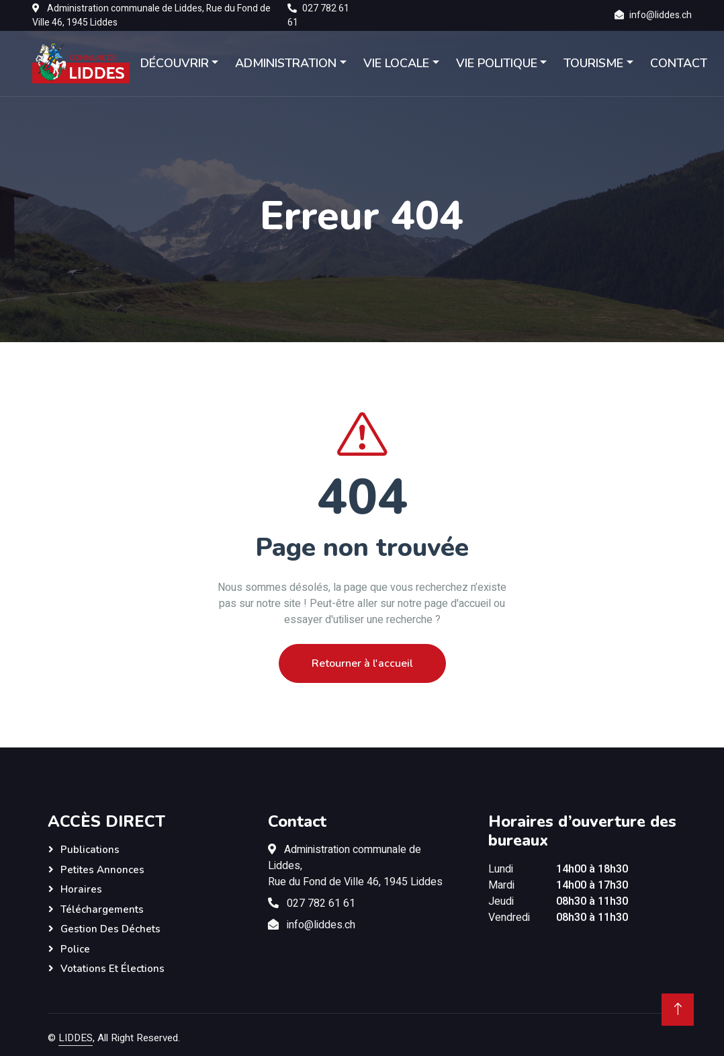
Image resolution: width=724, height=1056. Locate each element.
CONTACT (678, 63)
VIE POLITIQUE (496, 63)
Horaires (81, 889)
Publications (90, 849)
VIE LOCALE (396, 63)
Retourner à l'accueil (362, 663)
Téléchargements (102, 909)
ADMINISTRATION (286, 63)
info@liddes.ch (660, 15)
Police (75, 949)
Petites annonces (102, 870)
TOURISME (593, 63)
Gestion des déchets (110, 929)
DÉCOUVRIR (174, 63)
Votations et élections (112, 968)
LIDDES (75, 1037)
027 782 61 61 (321, 903)
